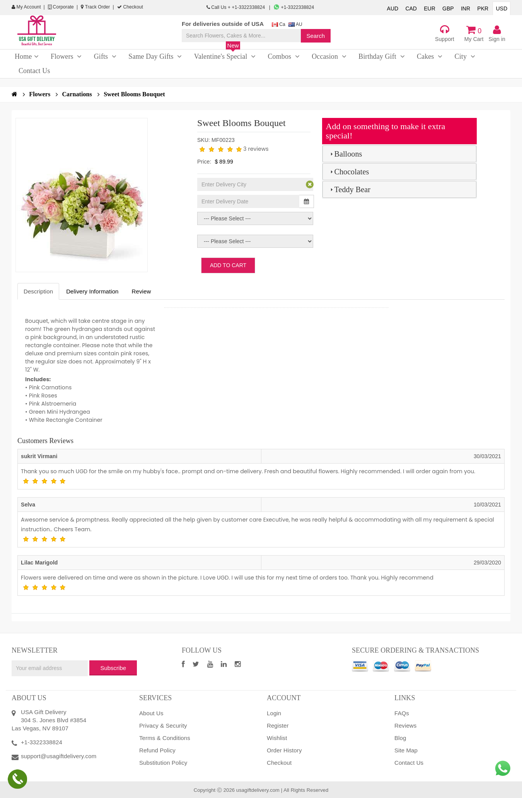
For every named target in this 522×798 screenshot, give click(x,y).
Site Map (406, 750)
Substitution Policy (163, 762)
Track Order (95, 7)
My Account (26, 7)
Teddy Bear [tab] (349, 189)
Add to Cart (228, 265)
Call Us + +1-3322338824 (236, 7)
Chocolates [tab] (348, 171)
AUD (393, 8)
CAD (411, 8)
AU (295, 24)
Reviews (405, 725)
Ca (278, 24)
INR (465, 8)
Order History (284, 750)
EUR (429, 8)
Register (278, 725)
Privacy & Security (163, 725)
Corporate (61, 7)
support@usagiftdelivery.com (58, 756)
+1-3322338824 (293, 7)
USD (501, 8)
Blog (400, 738)
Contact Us (408, 762)
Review (141, 291)
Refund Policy (157, 750)
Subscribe (113, 668)
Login (274, 713)
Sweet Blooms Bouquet (134, 94)
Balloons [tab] (345, 154)
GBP (448, 8)
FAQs (401, 713)
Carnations (81, 94)
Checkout (130, 7)
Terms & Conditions (164, 738)
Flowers (43, 94)
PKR (482, 8)
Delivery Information (92, 291)
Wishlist (277, 738)
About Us (151, 713)
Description (38, 291)
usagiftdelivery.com (258, 790)
